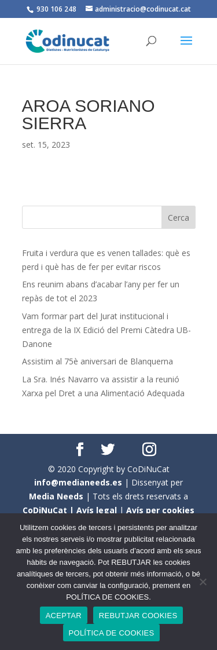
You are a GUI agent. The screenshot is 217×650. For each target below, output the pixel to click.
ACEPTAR (64, 615)
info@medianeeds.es (78, 482)
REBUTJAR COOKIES (138, 615)
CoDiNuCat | (49, 510)
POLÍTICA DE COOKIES (112, 633)
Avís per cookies (160, 510)
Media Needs (56, 496)
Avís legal (96, 510)
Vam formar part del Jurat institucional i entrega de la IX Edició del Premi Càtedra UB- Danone (106, 330)
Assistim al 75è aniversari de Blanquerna (97, 361)
